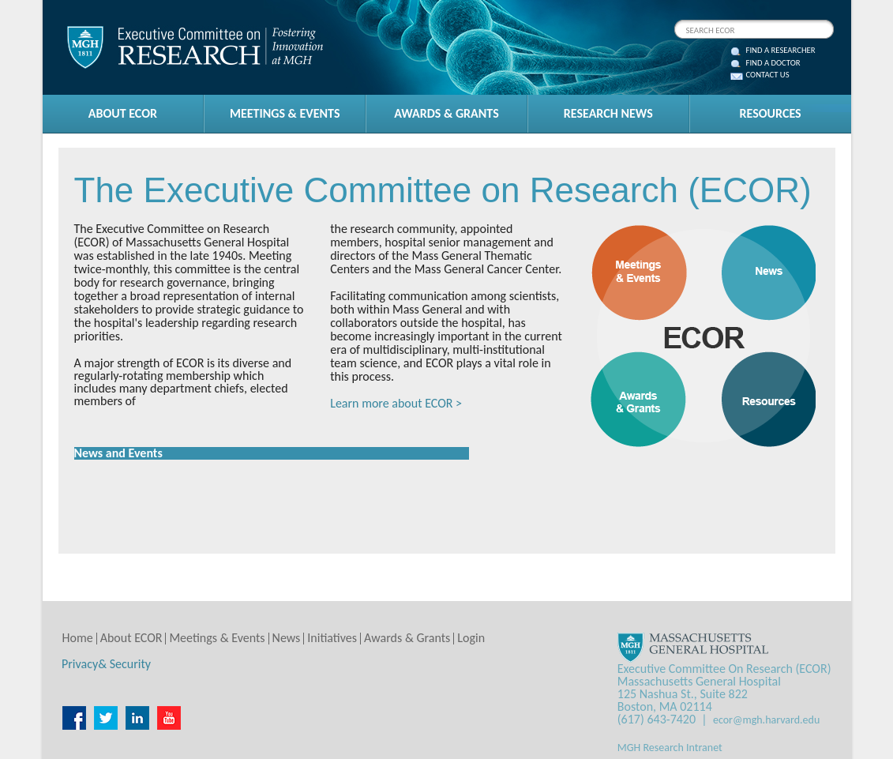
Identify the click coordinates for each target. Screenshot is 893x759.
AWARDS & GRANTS (446, 113)
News (286, 637)
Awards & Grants (407, 637)
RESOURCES (770, 113)
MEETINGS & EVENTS (285, 113)
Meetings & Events (217, 637)
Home (77, 637)
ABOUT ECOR (122, 113)
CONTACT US (768, 75)
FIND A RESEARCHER (781, 51)
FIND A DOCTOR (773, 63)
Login (471, 637)
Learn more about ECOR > (396, 403)
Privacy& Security (106, 663)
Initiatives (332, 637)
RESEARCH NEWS (608, 113)
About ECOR (131, 637)
